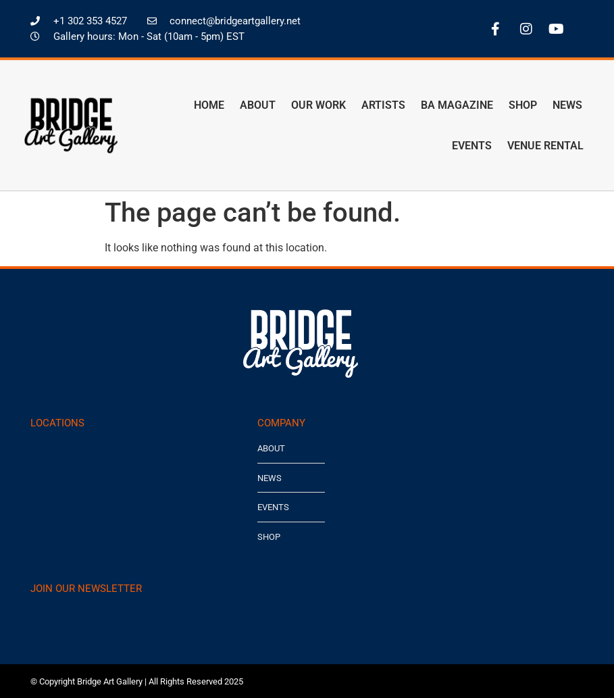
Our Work (318, 105)
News (567, 105)
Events (472, 145)
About (258, 105)
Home (209, 105)
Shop (523, 105)
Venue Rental (545, 145)
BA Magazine (457, 105)
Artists (383, 105)
